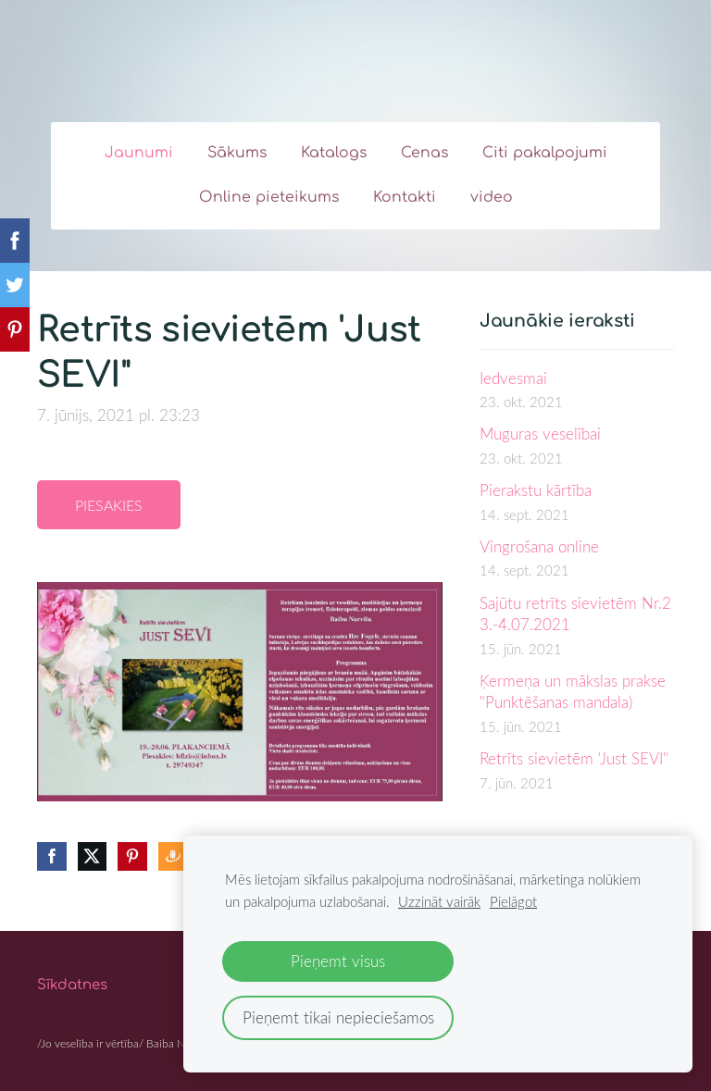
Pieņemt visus (338, 961)
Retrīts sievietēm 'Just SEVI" (574, 758)
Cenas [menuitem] (424, 152)
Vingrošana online (539, 546)
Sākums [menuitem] (237, 152)
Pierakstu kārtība (536, 490)
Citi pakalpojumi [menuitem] (544, 152)
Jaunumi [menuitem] (139, 152)
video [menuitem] (491, 197)
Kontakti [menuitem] (404, 197)
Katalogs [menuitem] (334, 152)
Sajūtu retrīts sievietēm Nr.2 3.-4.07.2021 (575, 614)
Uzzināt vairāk (439, 901)
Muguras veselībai (540, 433)
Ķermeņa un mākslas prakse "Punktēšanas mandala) (573, 691)
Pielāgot (513, 901)
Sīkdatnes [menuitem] (72, 985)
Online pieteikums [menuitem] (269, 197)
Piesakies (109, 505)
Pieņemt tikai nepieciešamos (338, 1017)
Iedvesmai (513, 378)
